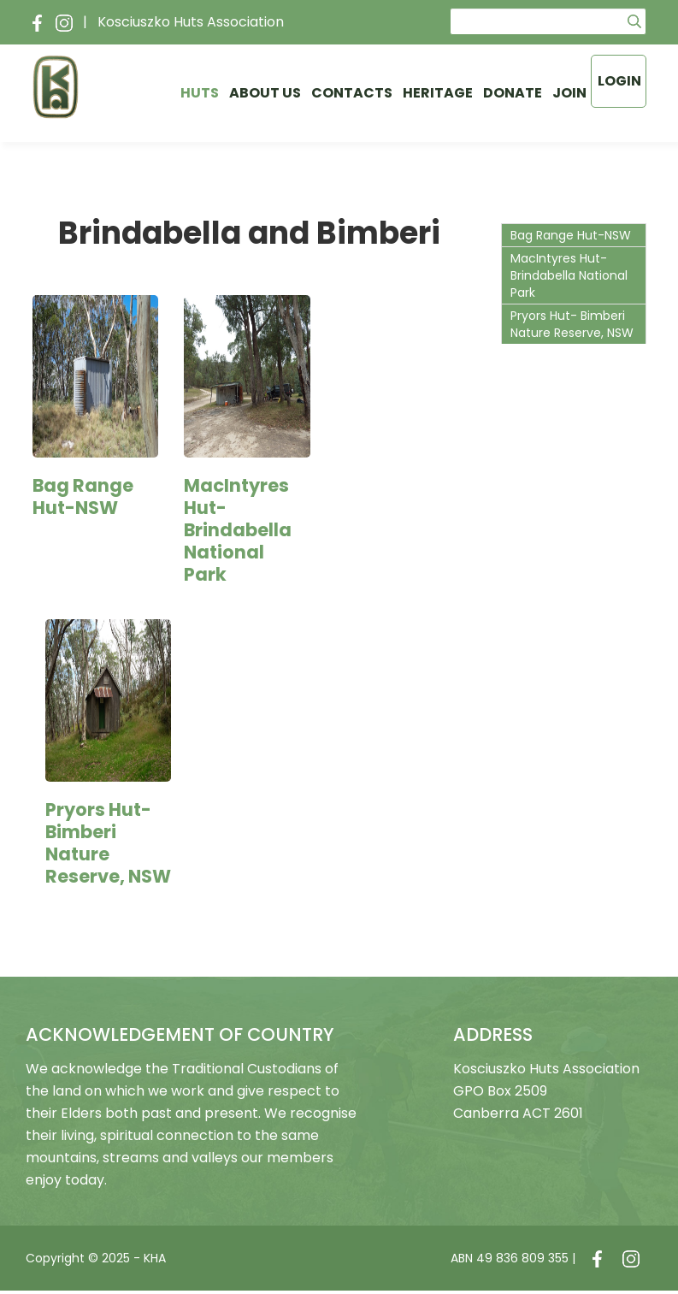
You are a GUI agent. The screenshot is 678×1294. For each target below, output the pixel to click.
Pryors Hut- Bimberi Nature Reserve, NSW (108, 843)
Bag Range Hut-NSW (82, 496)
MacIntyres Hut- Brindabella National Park (238, 530)
